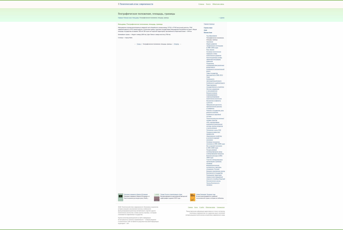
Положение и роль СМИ (213, 130)
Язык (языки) (210, 50)
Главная (120, 18)
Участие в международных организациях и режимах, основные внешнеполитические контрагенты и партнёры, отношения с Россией (214, 164)
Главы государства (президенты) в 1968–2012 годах (214, 75)
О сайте (201, 207)
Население (209, 42)
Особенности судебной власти (215, 83)
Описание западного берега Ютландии (136, 194)
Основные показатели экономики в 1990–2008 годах (215, 143)
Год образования (211, 36)
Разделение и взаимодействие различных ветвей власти (215, 65)
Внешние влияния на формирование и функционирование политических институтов (214, 96)
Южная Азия (127, 18)
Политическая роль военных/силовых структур (215, 119)
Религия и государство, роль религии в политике (215, 111)
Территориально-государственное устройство (215, 86)
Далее (222, 18)
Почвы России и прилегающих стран (171, 194)
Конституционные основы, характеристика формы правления (214, 59)
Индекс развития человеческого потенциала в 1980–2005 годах (214, 46)
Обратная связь (218, 4)
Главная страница (209, 24)
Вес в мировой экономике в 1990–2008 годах (214, 147)
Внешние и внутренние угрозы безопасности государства (215, 172)
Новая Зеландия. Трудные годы (205, 194)
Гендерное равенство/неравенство (213, 133)
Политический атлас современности (136, 4)
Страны (201, 4)
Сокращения (220, 207)
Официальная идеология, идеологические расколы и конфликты (214, 106)
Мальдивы (135, 18)
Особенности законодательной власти (213, 80)
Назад (139, 44)
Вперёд (176, 44)
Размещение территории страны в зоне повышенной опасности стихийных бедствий (215, 177)
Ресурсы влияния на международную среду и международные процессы (215, 152)
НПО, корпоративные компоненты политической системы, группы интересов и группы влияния (214, 125)
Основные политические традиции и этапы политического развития (213, 53)
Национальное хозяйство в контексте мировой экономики (214, 138)
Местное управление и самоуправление (212, 90)
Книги (208, 4)
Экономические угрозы (213, 181)
